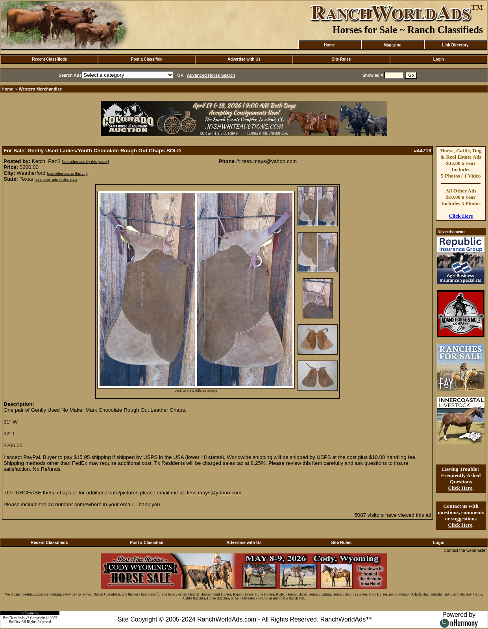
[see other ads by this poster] (85, 162)
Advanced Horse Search (211, 75)
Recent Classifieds (49, 59)
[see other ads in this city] (67, 174)
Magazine (392, 45)
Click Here (461, 216)
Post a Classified (147, 59)
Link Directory (455, 45)
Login (438, 59)
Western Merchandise (40, 89)
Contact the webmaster (465, 550)
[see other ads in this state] (56, 179)
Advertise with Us (244, 59)
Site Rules (341, 59)
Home (329, 45)
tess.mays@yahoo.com (214, 493)
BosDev (14, 622)
